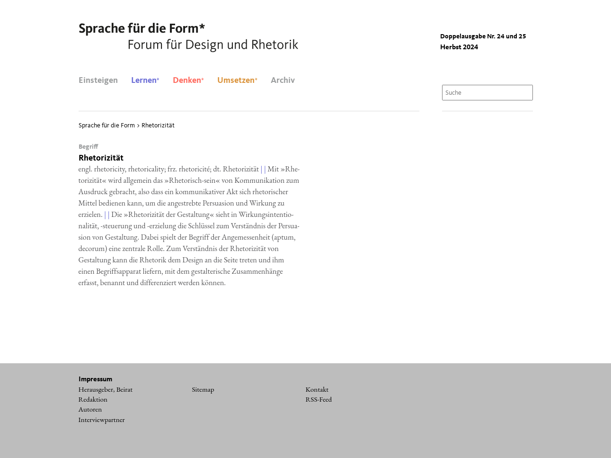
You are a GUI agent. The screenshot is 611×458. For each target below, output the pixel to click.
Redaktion (93, 399)
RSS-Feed (319, 399)
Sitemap (203, 389)
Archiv (283, 80)
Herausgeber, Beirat (106, 389)
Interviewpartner (102, 419)
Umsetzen (237, 80)
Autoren (90, 409)
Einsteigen (98, 80)
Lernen (145, 80)
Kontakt (317, 389)
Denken (188, 80)
